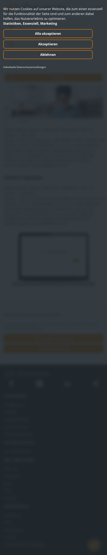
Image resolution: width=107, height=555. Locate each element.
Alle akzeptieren (48, 33)
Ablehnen (48, 54)
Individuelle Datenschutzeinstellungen (24, 67)
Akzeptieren (48, 44)
